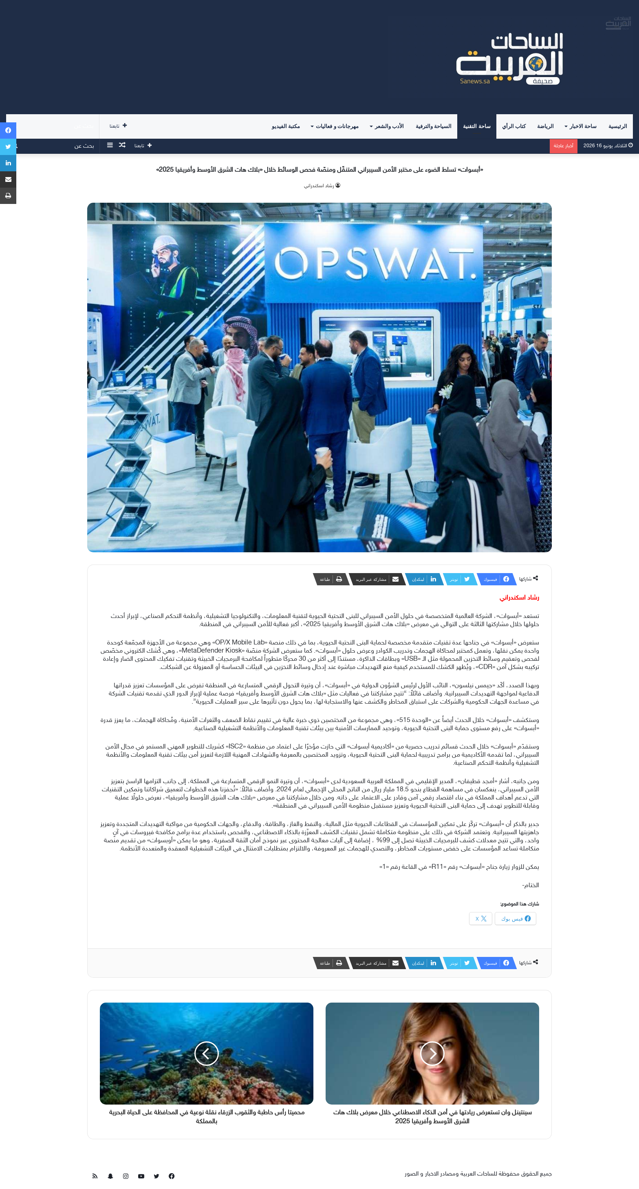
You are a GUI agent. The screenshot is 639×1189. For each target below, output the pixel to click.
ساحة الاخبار (583, 126)
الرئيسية (617, 126)
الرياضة (545, 126)
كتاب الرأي (514, 126)
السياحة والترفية (434, 126)
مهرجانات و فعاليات (337, 126)
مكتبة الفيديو (286, 126)
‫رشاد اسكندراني (319, 186)
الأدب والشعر (389, 126)
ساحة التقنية (476, 126)
